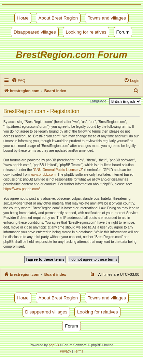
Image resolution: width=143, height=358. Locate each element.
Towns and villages (107, 18)
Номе (23, 18)
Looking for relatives (86, 32)
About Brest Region (58, 18)
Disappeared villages (35, 32)
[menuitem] (18, 80)
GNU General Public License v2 (58, 170)
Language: (99, 101)
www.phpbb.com (43, 174)
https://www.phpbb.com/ (21, 189)
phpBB (54, 345)
